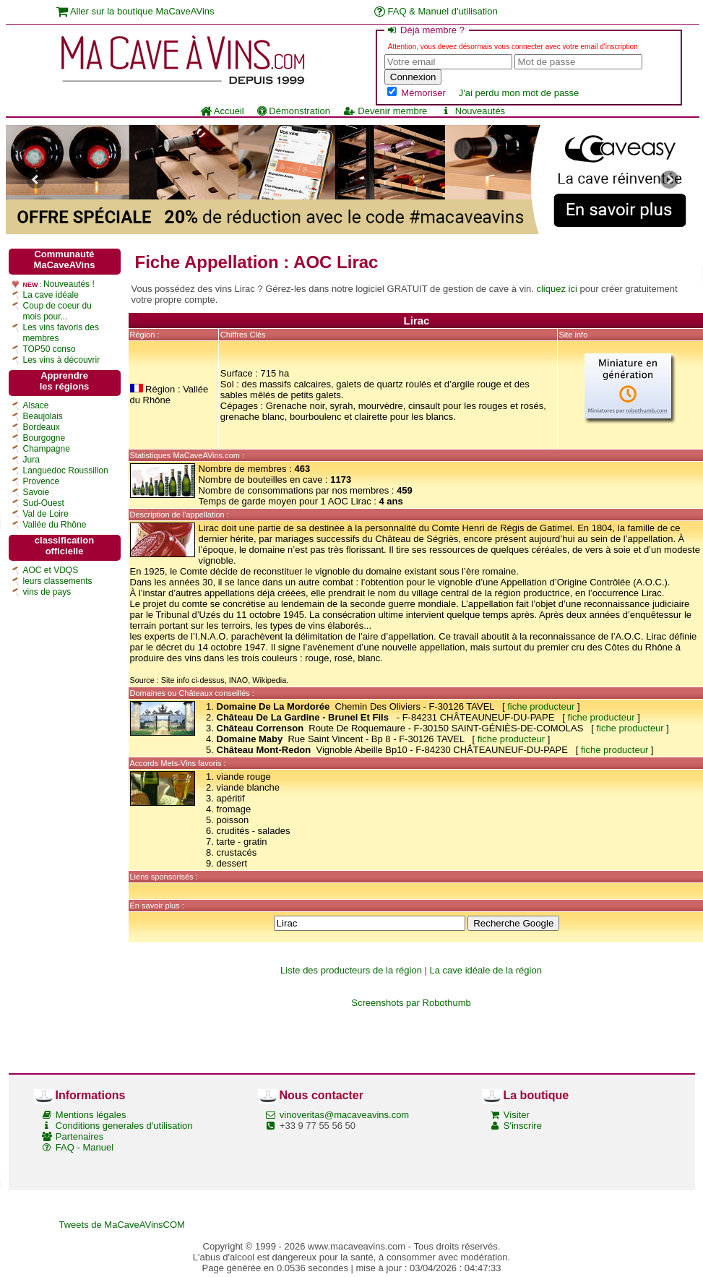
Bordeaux (41, 427)
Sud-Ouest (43, 503)
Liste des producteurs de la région (351, 970)
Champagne (46, 449)
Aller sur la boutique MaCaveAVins (135, 11)
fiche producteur (540, 706)
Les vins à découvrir (61, 360)
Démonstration (293, 111)
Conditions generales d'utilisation (124, 1125)
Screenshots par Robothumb (410, 1002)
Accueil (222, 111)
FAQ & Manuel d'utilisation (436, 11)
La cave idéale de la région (486, 970)
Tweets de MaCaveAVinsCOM (122, 1224)
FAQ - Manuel (84, 1147)
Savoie (36, 492)
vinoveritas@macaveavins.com (344, 1114)
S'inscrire (523, 1125)
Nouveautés (472, 111)
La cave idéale (51, 295)
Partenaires (79, 1136)
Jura (31, 460)
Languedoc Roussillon (65, 470)
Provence (41, 481)
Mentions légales (91, 1114)
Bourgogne (44, 438)
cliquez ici (556, 288)
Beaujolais (43, 416)
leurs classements (57, 581)
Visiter (517, 1114)
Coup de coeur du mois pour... (57, 311)
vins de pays (47, 592)
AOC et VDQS (51, 570)
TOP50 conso (49, 349)
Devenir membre (385, 111)
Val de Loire (46, 514)
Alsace (36, 405)
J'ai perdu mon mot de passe (519, 92)
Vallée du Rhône (55, 525)
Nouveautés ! (69, 284)
